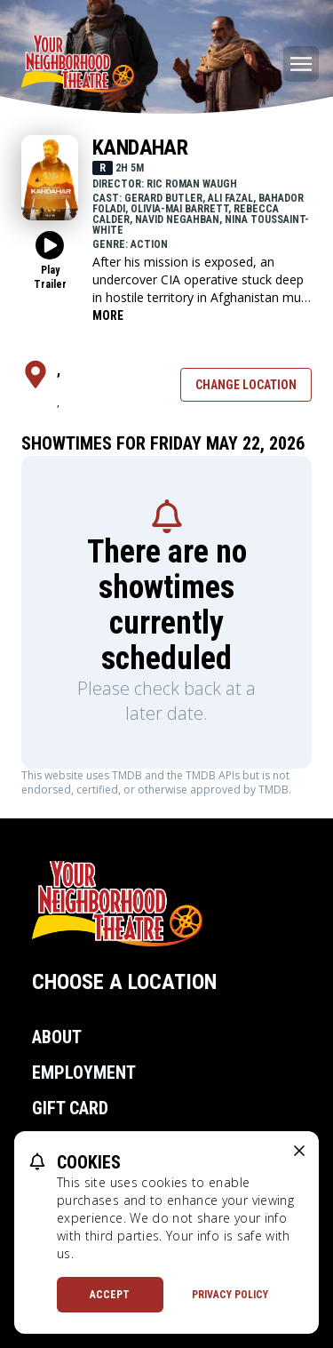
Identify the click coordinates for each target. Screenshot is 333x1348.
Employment (84, 1072)
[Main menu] (301, 64)
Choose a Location (124, 981)
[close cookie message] (299, 1151)
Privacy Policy (230, 1294)
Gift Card (70, 1108)
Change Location (246, 385)
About (57, 1037)
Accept (110, 1294)
